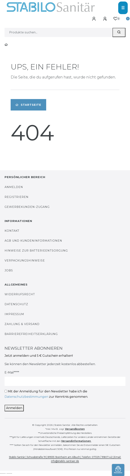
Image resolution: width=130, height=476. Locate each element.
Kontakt (12, 230)
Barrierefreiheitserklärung (31, 334)
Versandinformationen (76, 441)
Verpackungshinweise (25, 260)
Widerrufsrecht (20, 294)
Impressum (14, 314)
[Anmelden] (94, 19)
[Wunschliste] (115, 18)
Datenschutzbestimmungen (26, 397)
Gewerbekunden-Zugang (27, 207)
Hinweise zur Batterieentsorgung (36, 250)
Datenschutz (16, 304)
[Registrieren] (105, 19)
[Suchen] (119, 32)
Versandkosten (75, 429)
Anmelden (14, 187)
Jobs (9, 270)
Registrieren (17, 197)
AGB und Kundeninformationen (33, 240)
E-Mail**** (12, 372)
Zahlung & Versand (22, 324)
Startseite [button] (28, 104)
